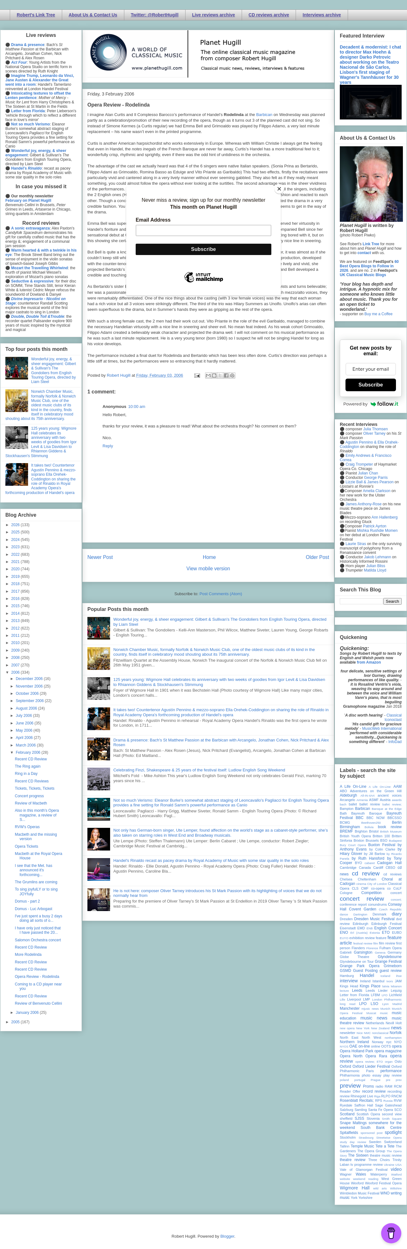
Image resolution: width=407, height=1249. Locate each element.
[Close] (279, 189)
